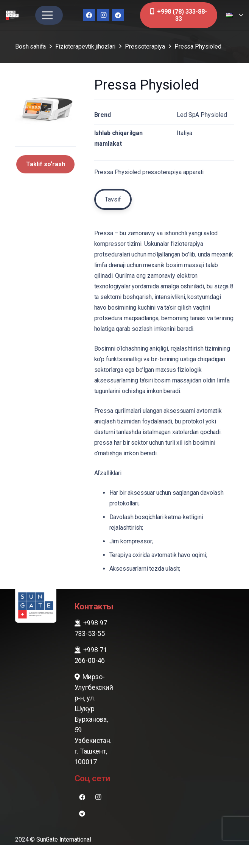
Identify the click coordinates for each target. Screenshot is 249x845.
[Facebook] (89, 15)
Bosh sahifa (30, 46)
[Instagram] (103, 15)
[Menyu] (47, 15)
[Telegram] (118, 15)
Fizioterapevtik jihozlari (85, 46)
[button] (234, 15)
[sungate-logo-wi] (12, 15)
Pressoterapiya (145, 46)
